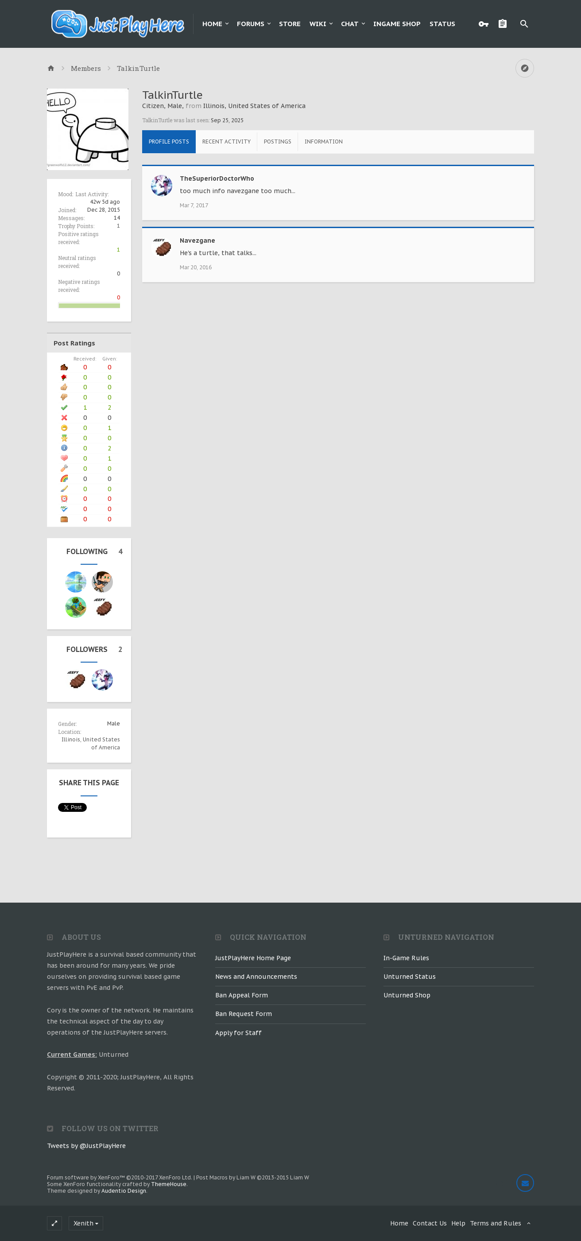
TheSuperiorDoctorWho (217, 178)
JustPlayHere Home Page (253, 958)
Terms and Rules (495, 1223)
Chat (350, 23)
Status (442, 23)
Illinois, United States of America (254, 106)
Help (458, 1223)
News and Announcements (256, 977)
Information (324, 141)
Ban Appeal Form (241, 995)
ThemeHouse (168, 1184)
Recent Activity (226, 141)
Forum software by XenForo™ (119, 1177)
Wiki (318, 23)
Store (290, 23)
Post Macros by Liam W (252, 1177)
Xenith (83, 1223)
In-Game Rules (406, 958)
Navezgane (197, 240)
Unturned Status (409, 977)
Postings (277, 141)
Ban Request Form (243, 1014)
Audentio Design (123, 1190)
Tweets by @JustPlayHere (86, 1146)
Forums (250, 23)
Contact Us (430, 1223)
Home (212, 23)
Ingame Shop (397, 23)
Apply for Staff (238, 1033)
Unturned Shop (406, 995)
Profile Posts (169, 141)
